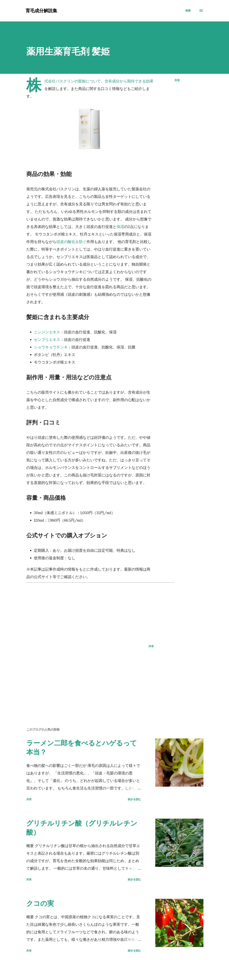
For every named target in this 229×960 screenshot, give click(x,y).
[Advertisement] (100, 611)
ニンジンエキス (47, 332)
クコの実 (40, 903)
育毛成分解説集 (41, 10)
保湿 (120, 226)
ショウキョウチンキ (51, 347)
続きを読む (134, 799)
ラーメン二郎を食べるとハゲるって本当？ (81, 747)
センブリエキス (47, 339)
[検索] (188, 10)
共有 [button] (177, 80)
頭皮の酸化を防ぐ (71, 241)
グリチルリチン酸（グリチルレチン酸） (81, 827)
